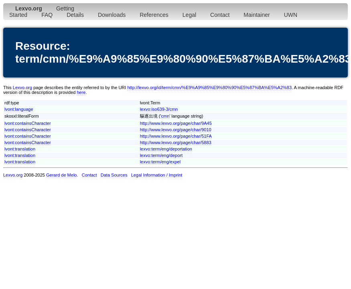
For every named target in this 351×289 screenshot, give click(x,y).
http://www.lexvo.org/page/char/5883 (175, 142)
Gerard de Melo (61, 175)
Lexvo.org (22, 87)
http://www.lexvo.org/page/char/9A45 (176, 123)
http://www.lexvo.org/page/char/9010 (175, 129)
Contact (219, 15)
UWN (290, 15)
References (154, 15)
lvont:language (18, 109)
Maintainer (256, 15)
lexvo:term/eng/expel (160, 161)
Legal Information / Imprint (157, 175)
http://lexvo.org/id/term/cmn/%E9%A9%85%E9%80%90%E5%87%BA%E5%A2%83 (209, 87)
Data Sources (114, 175)
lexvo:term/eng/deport (161, 155)
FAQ (47, 15)
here (81, 92)
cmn (165, 116)
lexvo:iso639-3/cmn (159, 109)
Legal (189, 15)
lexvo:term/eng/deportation (166, 149)
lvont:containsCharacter (27, 123)
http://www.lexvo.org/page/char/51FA (176, 136)
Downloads (112, 15)
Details (75, 15)
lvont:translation (19, 149)
